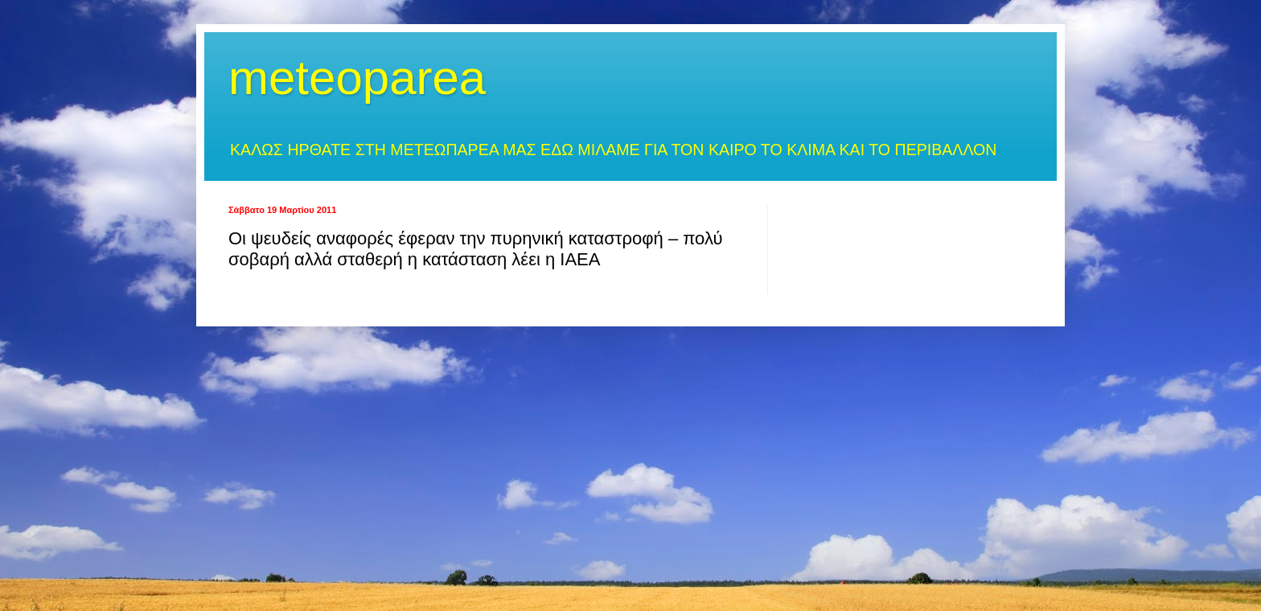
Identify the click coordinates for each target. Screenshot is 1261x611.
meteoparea (357, 78)
